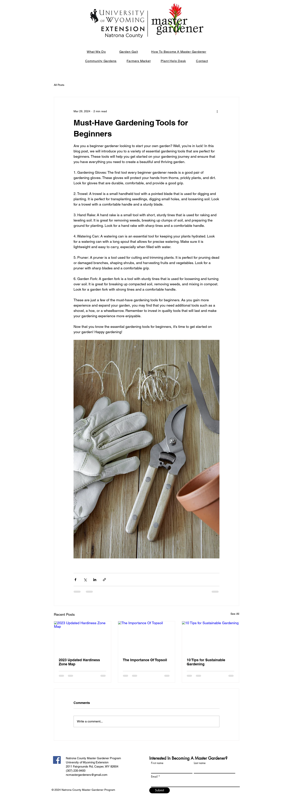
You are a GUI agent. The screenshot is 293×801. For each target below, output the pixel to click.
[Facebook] (57, 760)
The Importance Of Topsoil (145, 660)
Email (154, 776)
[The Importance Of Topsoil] (146, 637)
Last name (199, 763)
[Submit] (159, 790)
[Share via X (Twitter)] (85, 579)
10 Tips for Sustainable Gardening (206, 662)
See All (234, 613)
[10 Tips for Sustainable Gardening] (210, 637)
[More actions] (217, 111)
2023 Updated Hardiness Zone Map (79, 662)
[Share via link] (104, 579)
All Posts (59, 84)
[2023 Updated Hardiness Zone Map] (82, 637)
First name (157, 763)
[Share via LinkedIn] (95, 579)
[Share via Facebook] (75, 579)
